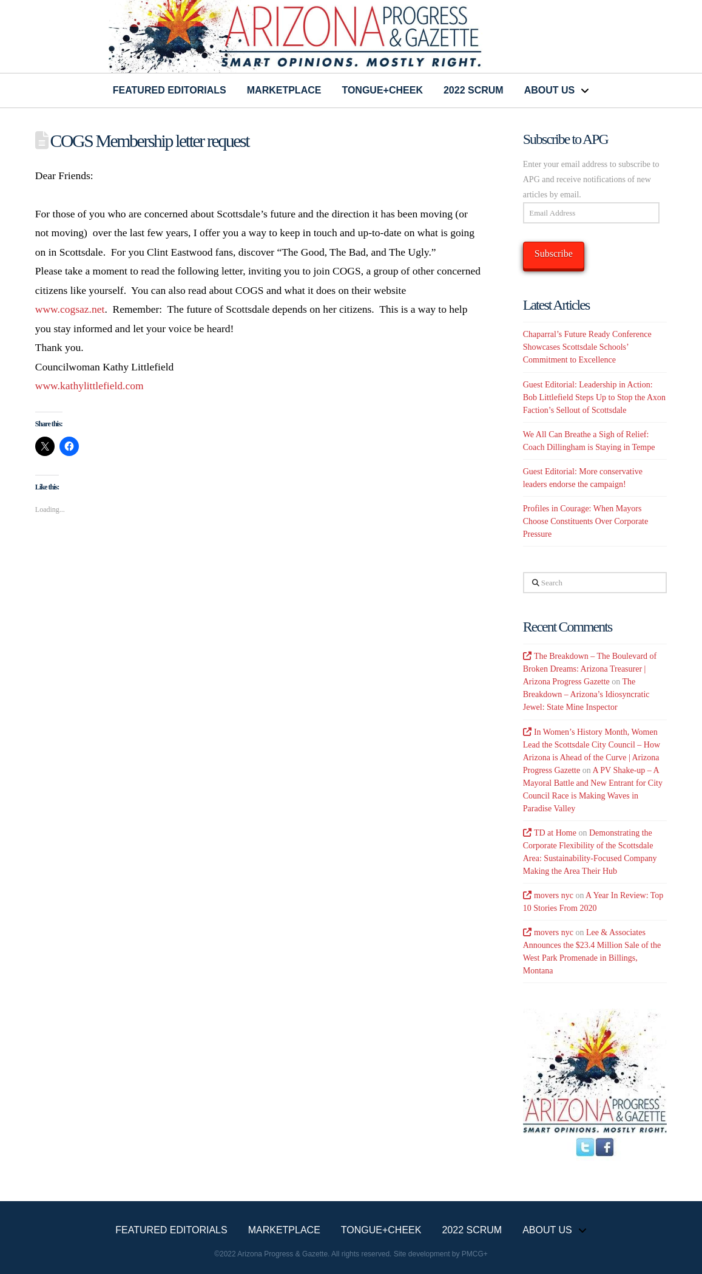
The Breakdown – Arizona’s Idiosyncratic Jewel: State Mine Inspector (586, 694)
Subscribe (554, 253)
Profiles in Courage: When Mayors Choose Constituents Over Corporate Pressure (585, 521)
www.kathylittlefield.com (89, 386)
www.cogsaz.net (70, 309)
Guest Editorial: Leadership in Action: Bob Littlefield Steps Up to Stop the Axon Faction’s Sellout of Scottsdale (594, 397)
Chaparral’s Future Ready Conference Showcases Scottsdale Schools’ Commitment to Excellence (587, 347)
